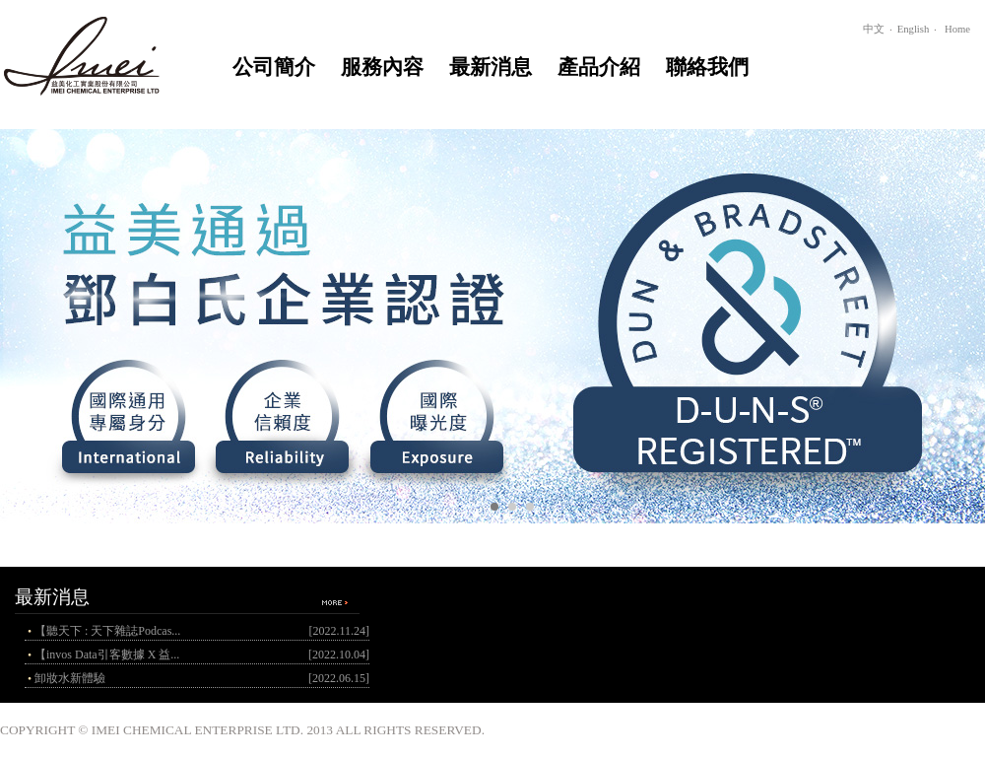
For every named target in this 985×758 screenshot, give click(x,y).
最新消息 (490, 67)
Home (957, 29)
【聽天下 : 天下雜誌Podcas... (107, 631)
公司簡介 (273, 67)
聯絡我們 (707, 67)
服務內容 (382, 67)
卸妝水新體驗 (69, 678)
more (334, 601)
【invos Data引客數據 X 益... (106, 654)
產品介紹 (599, 67)
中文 (874, 29)
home (90, 51)
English (913, 29)
